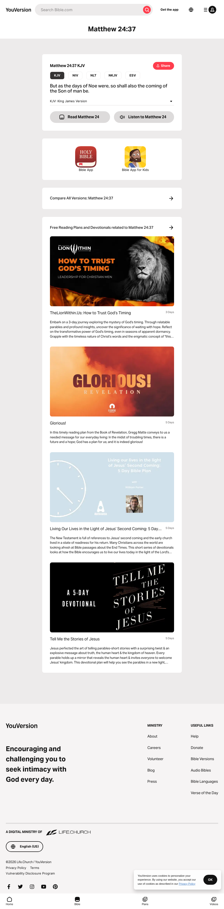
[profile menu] (209, 10)
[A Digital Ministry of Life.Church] (112, 829)
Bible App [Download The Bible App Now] (85, 159)
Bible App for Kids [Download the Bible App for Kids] (135, 159)
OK (210, 880)
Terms (34, 868)
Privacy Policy (16, 868)
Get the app (169, 9)
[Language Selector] (191, 10)
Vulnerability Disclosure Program (30, 873)
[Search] (88, 10)
